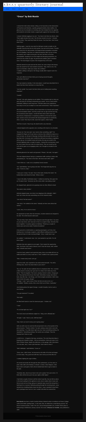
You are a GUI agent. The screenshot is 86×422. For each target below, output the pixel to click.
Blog (26, 9)
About (13, 9)
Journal (20, 9)
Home (7, 9)
